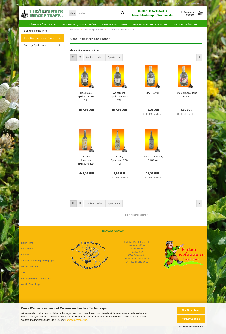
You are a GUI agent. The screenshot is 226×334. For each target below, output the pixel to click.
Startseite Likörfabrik (168, 3)
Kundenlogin (192, 3)
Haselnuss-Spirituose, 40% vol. (86, 105)
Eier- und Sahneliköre (35, 39)
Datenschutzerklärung (76, 320)
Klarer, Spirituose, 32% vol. (119, 168)
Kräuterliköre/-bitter (41, 24)
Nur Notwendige (191, 319)
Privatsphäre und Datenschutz (36, 286)
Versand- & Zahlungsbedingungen (38, 268)
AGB (23, 281)
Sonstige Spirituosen (35, 53)
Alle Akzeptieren (191, 310)
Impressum (27, 256)
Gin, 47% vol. (152, 101)
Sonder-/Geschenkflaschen (151, 24)
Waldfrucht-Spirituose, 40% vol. (119, 105)
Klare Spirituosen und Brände (40, 46)
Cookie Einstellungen (31, 292)
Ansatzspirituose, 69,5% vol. (153, 166)
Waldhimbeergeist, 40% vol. (187, 103)
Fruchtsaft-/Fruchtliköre (79, 24)
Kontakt (25, 262)
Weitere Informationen (191, 326)
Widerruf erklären (113, 239)
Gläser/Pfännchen (186, 24)
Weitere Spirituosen (114, 24)
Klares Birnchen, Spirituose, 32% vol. (86, 168)
